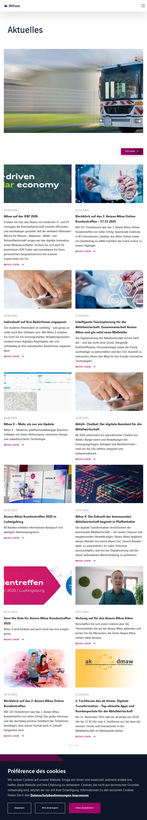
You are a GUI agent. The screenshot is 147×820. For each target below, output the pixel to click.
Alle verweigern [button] (50, 807)
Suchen (130, 151)
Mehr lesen (11, 264)
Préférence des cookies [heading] (37, 771)
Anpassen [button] (19, 807)
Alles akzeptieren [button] (85, 807)
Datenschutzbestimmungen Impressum (59, 795)
